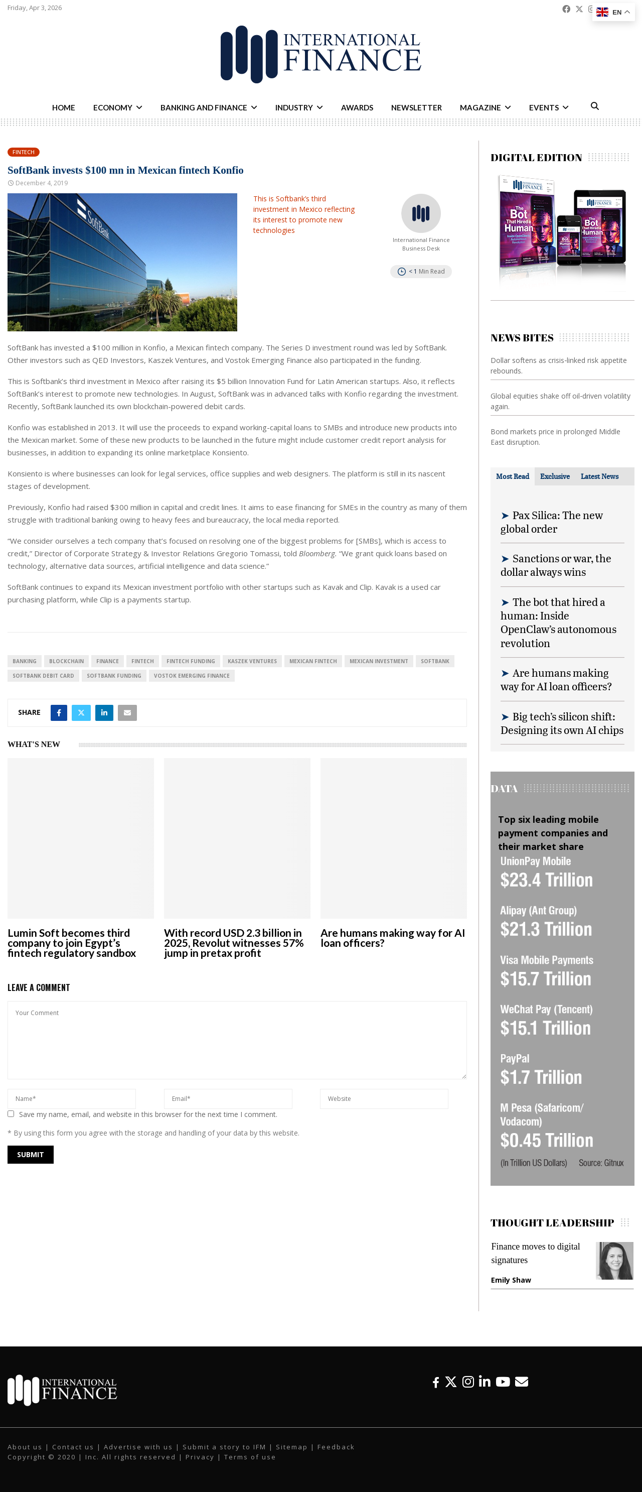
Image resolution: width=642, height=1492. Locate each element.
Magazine (480, 107)
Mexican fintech (313, 661)
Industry (294, 107)
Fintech (24, 152)
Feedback (336, 1446)
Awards (357, 107)
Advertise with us (138, 1446)
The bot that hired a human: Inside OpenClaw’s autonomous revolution (558, 622)
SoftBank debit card (43, 675)
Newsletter (416, 107)
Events (544, 107)
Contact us (73, 1446)
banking (25, 661)
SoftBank (435, 661)
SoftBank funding (114, 675)
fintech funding (191, 661)
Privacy (200, 1456)
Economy (112, 107)
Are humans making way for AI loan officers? (392, 937)
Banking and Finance (203, 107)
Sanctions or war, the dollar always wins (556, 565)
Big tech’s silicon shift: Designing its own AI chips (562, 723)
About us (25, 1446)
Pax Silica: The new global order (552, 522)
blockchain (66, 661)
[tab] (513, 476)
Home (63, 107)
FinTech (142, 661)
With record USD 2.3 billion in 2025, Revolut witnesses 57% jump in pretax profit (234, 942)
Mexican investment (379, 661)
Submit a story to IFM (224, 1446)
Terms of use (250, 1456)
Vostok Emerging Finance (192, 675)
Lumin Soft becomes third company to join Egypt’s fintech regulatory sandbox (72, 942)
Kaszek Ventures (252, 661)
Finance (107, 661)
